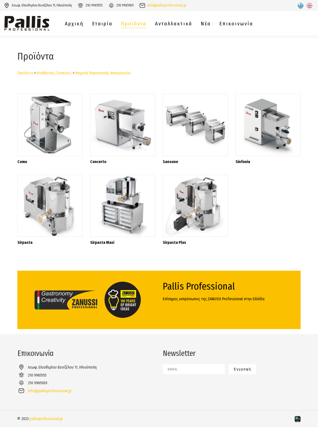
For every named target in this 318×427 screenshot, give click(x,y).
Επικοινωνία (236, 24)
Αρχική (74, 24)
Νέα (206, 24)
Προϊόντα (134, 24)
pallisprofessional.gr (46, 418)
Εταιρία (102, 24)
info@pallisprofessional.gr (167, 5)
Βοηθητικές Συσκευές (54, 73)
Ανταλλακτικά (173, 24)
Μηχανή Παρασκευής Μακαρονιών (103, 73)
